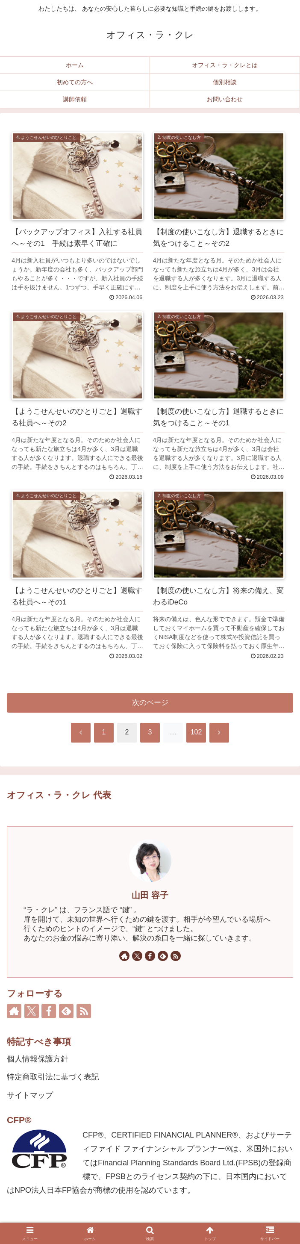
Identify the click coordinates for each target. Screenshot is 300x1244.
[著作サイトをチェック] (124, 956)
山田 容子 (150, 895)
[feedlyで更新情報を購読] (163, 956)
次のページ (150, 703)
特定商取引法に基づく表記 (53, 1077)
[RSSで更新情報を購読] (176, 956)
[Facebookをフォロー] (150, 956)
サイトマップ (30, 1095)
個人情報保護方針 (37, 1059)
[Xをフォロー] (137, 956)
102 (196, 732)
